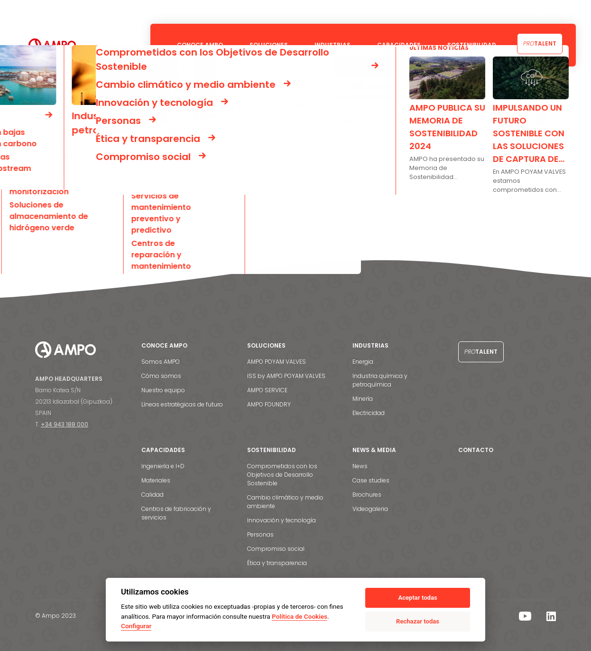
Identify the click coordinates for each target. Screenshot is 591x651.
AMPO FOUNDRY (269, 404)
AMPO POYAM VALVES (276, 362)
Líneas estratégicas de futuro (182, 404)
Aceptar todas (417, 597)
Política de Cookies (299, 616)
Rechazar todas (417, 621)
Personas (260, 534)
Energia (362, 362)
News (360, 466)
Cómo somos (161, 376)
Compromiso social (276, 549)
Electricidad (368, 413)
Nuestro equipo (163, 390)
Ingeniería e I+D (163, 466)
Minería (362, 399)
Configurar (136, 626)
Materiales (155, 480)
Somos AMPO (160, 362)
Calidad (152, 495)
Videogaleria (370, 509)
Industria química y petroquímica (379, 380)
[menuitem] (565, 12)
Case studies (370, 480)
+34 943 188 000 (64, 424)
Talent (539, 43)
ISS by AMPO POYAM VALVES (286, 376)
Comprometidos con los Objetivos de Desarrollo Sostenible (282, 474)
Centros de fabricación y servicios (176, 513)
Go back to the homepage (83, 205)
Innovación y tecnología (281, 520)
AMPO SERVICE (267, 390)
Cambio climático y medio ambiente (285, 501)
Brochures (366, 495)
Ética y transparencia (277, 563)
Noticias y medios (486, 12)
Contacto (537, 12)
